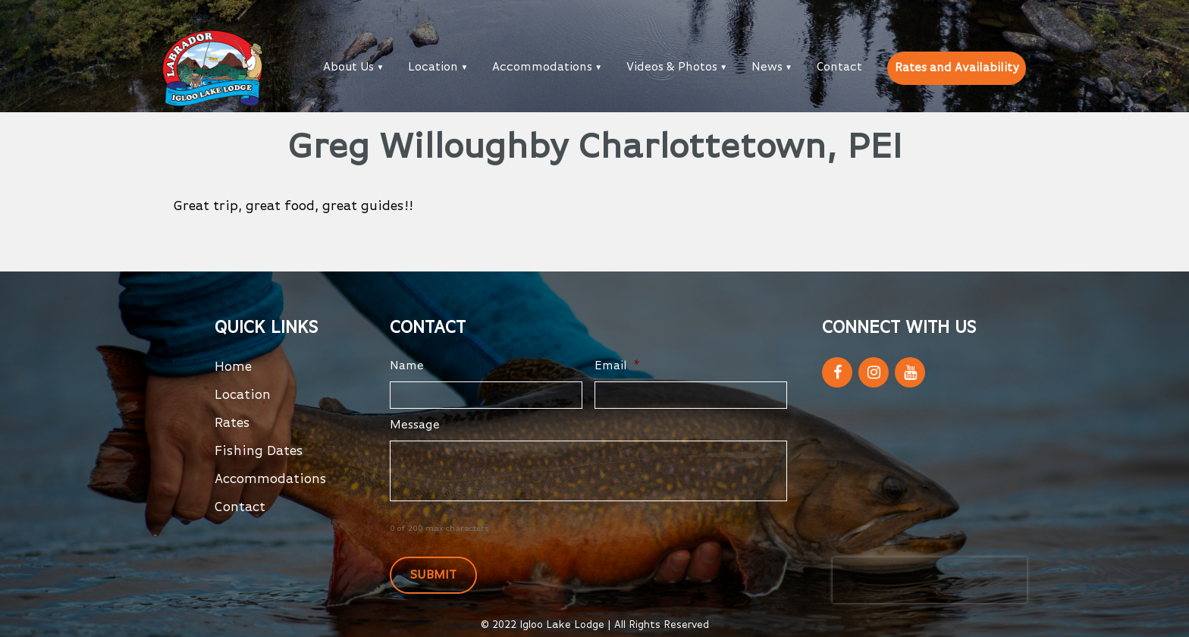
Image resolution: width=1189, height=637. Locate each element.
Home (233, 367)
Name (407, 366)
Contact (839, 67)
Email (617, 366)
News (767, 67)
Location (433, 67)
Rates (232, 423)
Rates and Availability (956, 68)
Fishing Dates (259, 451)
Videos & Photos (671, 67)
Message (415, 425)
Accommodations (542, 67)
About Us (348, 67)
